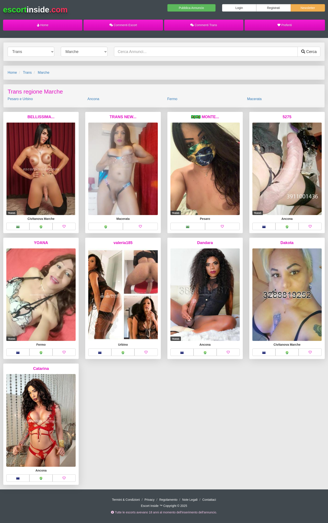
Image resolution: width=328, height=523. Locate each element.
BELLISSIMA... (40, 117)
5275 (287, 117)
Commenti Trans (203, 25)
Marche (43, 72)
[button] (17, 226)
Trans (27, 72)
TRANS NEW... (123, 117)
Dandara (205, 243)
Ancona (93, 99)
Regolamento (168, 499)
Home (42, 25)
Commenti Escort (123, 25)
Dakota (287, 243)
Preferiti (284, 25)
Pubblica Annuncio (191, 8)
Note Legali (190, 499)
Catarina (41, 368)
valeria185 (123, 243)
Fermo (172, 99)
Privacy (149, 499)
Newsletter (308, 8)
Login (239, 8)
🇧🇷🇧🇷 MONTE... (205, 117)
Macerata (254, 99)
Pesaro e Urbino (20, 99)
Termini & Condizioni (126, 499)
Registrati (273, 8)
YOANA (41, 243)
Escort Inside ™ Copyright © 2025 (164, 506)
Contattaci (209, 499)
